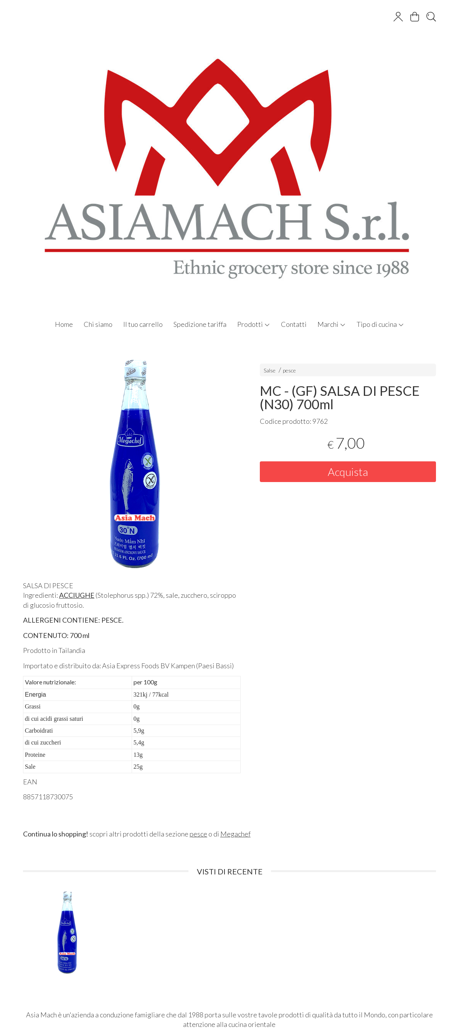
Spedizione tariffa (199, 324)
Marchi (331, 324)
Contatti (294, 324)
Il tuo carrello (143, 324)
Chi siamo (98, 324)
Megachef (235, 834)
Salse (270, 370)
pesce (289, 370)
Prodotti (253, 324)
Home (64, 324)
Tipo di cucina (380, 324)
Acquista (348, 471)
